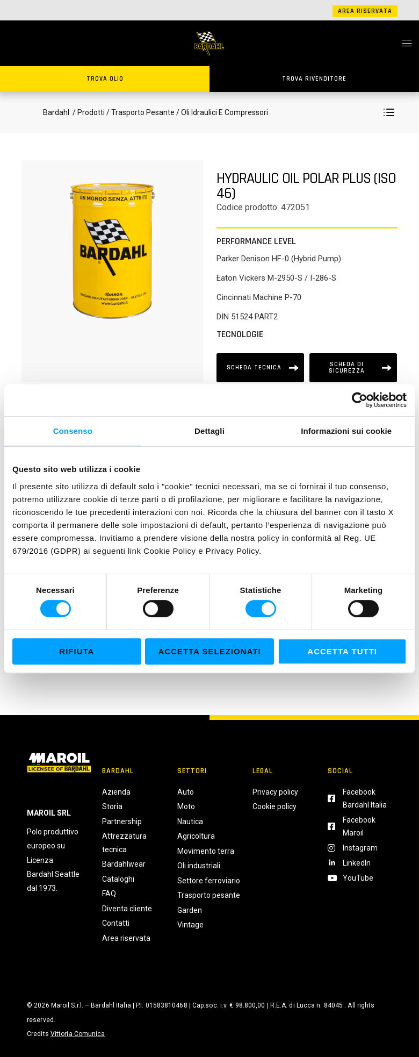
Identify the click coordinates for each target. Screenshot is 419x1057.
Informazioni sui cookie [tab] (346, 430)
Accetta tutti (342, 651)
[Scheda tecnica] (260, 367)
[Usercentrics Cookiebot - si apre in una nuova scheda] (360, 400)
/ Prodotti (88, 112)
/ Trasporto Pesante (140, 112)
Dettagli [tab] (209, 430)
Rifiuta (76, 651)
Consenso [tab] (72, 430)
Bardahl (56, 112)
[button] (388, 112)
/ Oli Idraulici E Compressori (221, 112)
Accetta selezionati (209, 651)
